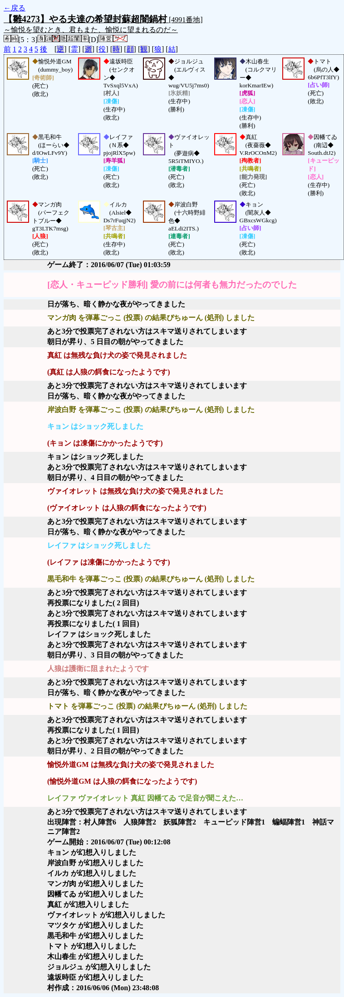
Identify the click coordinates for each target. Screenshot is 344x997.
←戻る (14, 8)
